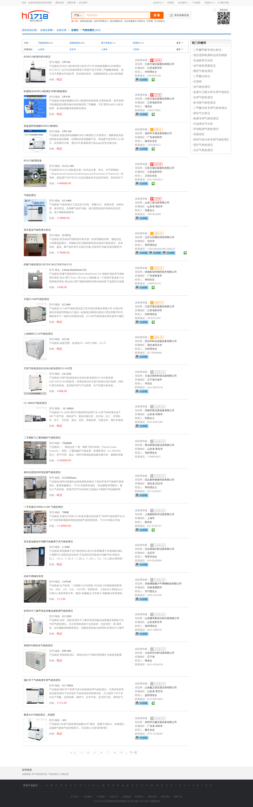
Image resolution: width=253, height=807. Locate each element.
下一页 (133, 752)
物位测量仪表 (116, 21)
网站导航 (223, 2)
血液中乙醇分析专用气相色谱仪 (212, 92)
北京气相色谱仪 (202, 150)
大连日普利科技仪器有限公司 (161, 375)
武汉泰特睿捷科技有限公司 (159, 479)
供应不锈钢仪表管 (33, 576)
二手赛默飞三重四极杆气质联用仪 (42, 437)
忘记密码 (83, 2)
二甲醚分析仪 (201, 76)
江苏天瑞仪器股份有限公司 (159, 64)
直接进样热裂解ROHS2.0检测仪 (41, 126)
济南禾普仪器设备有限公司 (159, 410)
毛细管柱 (198, 134)
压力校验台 (159, 21)
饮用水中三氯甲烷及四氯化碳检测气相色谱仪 (48, 611)
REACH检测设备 (33, 160)
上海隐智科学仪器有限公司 (159, 514)
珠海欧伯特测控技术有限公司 (161, 272)
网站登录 (60, 2)
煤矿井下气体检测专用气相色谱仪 (42, 680)
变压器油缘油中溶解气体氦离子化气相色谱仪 (48, 541)
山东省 (41, 49)
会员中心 (158, 2)
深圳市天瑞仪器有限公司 (158, 133)
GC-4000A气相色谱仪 (35, 403)
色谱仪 (75, 30)
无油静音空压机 (202, 60)
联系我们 (139, 796)
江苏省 (136, 49)
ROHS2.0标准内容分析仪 (37, 56)
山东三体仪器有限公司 (157, 202)
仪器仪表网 (46, 30)
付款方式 (113, 796)
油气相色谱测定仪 (204, 65)
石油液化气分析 (202, 123)
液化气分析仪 (201, 113)
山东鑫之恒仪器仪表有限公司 (161, 687)
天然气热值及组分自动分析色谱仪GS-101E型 (48, 368)
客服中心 (209, 2)
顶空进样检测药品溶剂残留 (209, 55)
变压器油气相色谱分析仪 (37, 230)
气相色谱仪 (43, 43)
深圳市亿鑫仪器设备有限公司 (161, 722)
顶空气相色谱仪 (202, 144)
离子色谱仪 (106, 43)
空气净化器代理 (39, 774)
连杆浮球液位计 (101, 21)
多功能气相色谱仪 (204, 102)
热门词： (75, 21)
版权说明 (152, 796)
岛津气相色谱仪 (202, 97)
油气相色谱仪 (201, 86)
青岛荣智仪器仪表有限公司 (159, 445)
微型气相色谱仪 (202, 70)
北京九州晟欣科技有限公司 (159, 237)
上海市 (104, 49)
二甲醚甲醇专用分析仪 (206, 49)
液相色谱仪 (75, 43)
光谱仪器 (64, 774)
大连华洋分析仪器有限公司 (159, 653)
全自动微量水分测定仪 (134, 21)
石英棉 (197, 81)
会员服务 (182, 2)
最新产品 (178, 796)
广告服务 (196, 2)
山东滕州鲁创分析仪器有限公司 (162, 618)
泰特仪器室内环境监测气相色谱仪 (42, 472)
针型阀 (150, 21)
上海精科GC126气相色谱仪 (38, 333)
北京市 (73, 49)
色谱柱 (136, 43)
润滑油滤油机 (86, 21)
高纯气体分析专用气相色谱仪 (211, 139)
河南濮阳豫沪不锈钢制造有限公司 (163, 583)
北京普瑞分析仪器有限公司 (159, 549)
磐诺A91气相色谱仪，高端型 (39, 714)
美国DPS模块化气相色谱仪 (38, 645)
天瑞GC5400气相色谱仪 (36, 299)
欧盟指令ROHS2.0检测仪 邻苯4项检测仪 (45, 91)
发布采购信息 (179, 15)
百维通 (170, 2)
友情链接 (126, 796)
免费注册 (71, 2)
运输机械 (26, 774)
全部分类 (61, 30)
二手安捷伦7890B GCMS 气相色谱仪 (43, 507)
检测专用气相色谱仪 (205, 118)
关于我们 (75, 796)
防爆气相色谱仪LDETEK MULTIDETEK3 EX (48, 264)
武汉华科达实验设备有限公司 (161, 341)
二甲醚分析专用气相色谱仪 (209, 107)
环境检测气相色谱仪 (205, 128)
